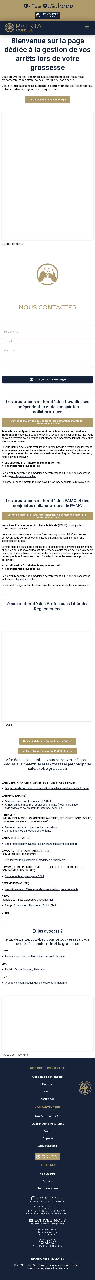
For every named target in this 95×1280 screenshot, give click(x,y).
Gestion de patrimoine (47, 1076)
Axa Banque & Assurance (47, 1123)
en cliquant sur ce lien (23, 476)
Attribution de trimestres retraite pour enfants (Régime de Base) (42, 804)
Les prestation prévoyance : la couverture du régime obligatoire (41, 843)
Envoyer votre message (50, 379)
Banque (47, 1084)
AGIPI (47, 1131)
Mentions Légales (38, 1268)
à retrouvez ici (81, 482)
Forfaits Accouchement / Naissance (25, 969)
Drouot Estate (47, 1145)
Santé (47, 1091)
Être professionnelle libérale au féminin (27, 905)
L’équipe (47, 1181)
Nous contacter (47, 1188)
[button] (87, 27)
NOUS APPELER (35, 5)
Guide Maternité (12, 243)
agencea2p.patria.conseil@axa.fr (47, 1223)
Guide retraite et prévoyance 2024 (24, 876)
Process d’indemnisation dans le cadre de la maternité (36, 982)
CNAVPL (7, 725)
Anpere (47, 1138)
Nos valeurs (47, 1173)
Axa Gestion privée (47, 1116)
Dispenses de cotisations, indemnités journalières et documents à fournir (47, 788)
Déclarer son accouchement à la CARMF (28, 801)
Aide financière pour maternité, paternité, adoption (33, 808)
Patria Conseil (70, 1265)
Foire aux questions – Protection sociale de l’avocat (35, 956)
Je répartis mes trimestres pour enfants (28, 830)
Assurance (47, 1099)
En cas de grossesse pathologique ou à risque (31, 827)
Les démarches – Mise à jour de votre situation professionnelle (41, 889)
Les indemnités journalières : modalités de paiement (35, 860)
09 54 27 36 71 (50, 1198)
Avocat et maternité (15, 1054)
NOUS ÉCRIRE (53, 5)
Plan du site (60, 1268)
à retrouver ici (45, 899)
